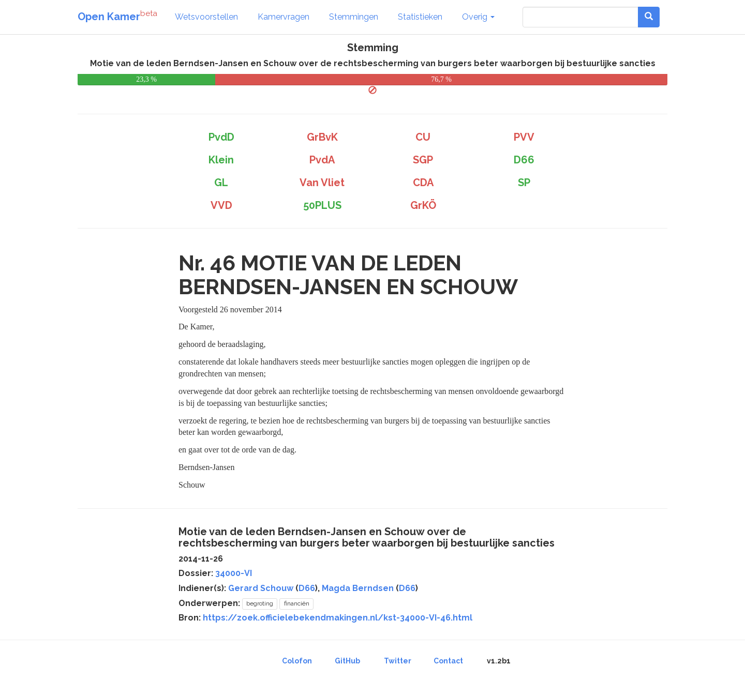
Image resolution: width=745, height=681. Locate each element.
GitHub (347, 661)
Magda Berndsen (358, 588)
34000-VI (233, 573)
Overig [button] (478, 17)
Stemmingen (353, 17)
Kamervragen (283, 17)
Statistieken (420, 17)
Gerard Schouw (260, 588)
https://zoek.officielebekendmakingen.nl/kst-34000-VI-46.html (337, 618)
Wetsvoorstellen (206, 17)
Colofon (297, 661)
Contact (448, 661)
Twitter (397, 661)
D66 (307, 588)
